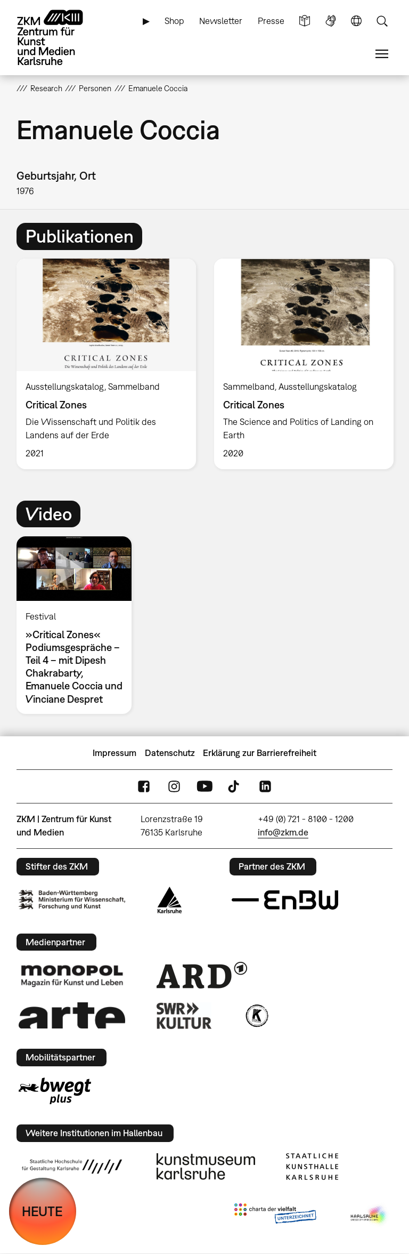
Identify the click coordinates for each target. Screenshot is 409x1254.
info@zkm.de (283, 832)
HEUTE (42, 1211)
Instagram (174, 787)
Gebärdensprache (330, 21)
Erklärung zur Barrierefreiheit (259, 752)
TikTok (235, 787)
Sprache (356, 21)
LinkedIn (265, 787)
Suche (381, 21)
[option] (106, 364)
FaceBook (143, 787)
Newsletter (220, 20)
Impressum (114, 752)
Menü (381, 54)
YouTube (204, 787)
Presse (271, 20)
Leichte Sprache (304, 21)
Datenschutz (170, 752)
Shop (174, 20)
